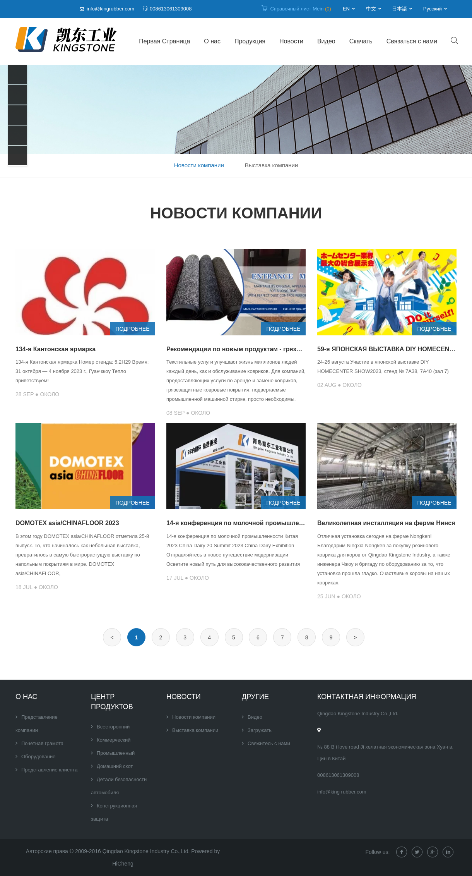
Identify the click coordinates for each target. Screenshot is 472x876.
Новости (291, 41)
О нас (212, 41)
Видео (326, 41)
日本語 (399, 9)
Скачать (361, 41)
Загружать (260, 730)
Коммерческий (114, 740)
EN (346, 9)
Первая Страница (164, 41)
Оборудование (38, 756)
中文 (371, 9)
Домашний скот (115, 766)
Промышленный (116, 753)
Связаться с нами (411, 41)
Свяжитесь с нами (269, 743)
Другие (255, 697)
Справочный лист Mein (300, 9)
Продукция (249, 41)
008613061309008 (171, 9)
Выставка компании (271, 165)
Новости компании (199, 165)
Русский (432, 9)
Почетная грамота (42, 743)
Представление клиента (49, 770)
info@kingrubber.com (110, 9)
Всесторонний (113, 727)
